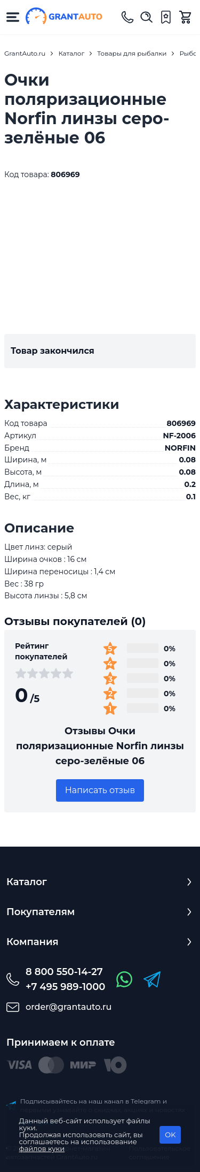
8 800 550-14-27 (64, 972)
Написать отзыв (100, 790)
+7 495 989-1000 (65, 987)
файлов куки (42, 1148)
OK (170, 1134)
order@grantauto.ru (68, 1007)
